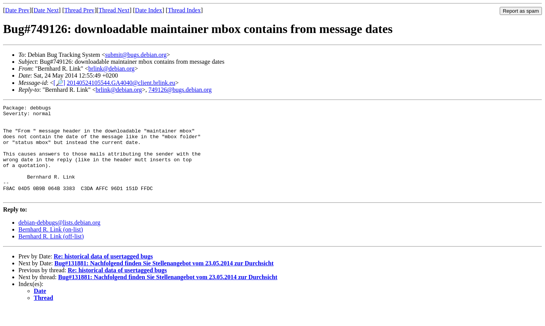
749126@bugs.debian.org (180, 89)
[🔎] (59, 82)
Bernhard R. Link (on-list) (50, 248)
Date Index (148, 10)
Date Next (46, 10)
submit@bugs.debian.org (136, 54)
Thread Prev (79, 10)
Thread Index (184, 10)
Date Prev (17, 10)
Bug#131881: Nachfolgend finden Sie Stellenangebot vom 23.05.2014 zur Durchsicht (164, 281)
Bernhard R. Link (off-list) (51, 255)
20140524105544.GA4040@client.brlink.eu (121, 82)
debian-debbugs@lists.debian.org (59, 241)
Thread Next (114, 10)
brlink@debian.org (111, 68)
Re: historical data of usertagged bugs (103, 274)
